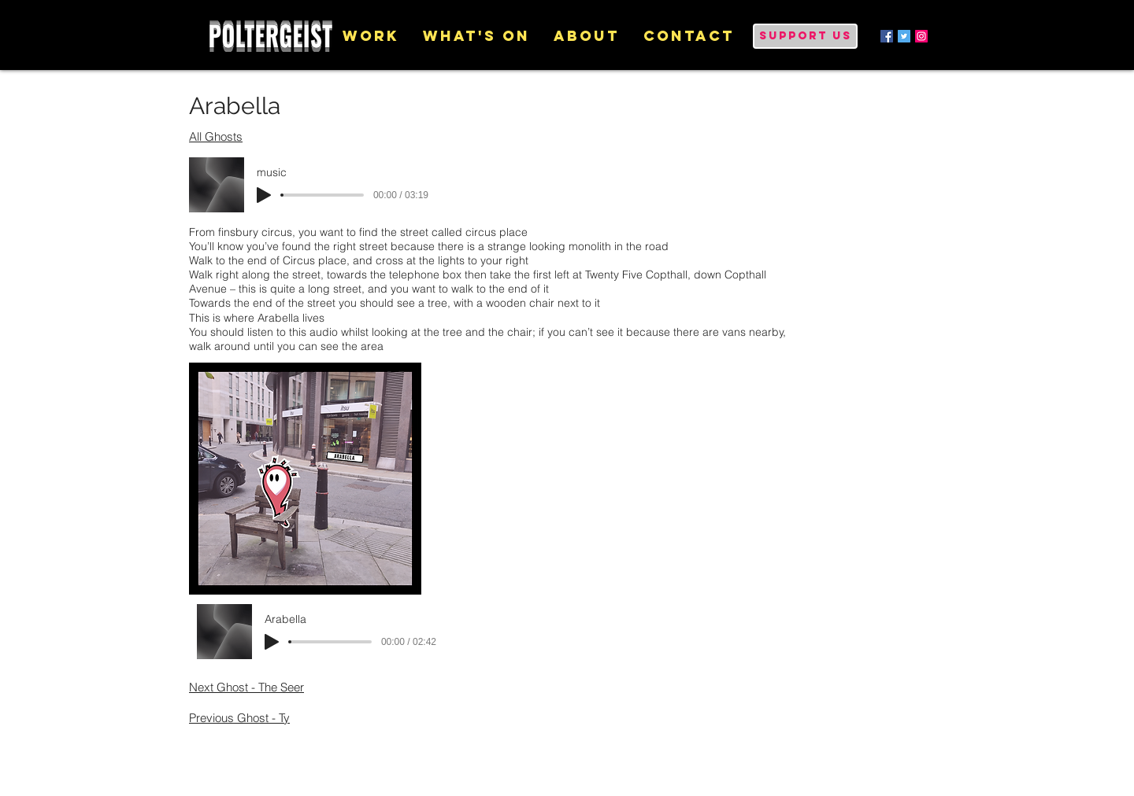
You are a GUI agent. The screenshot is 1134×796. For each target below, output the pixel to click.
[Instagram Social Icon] (921, 36)
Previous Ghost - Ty (239, 717)
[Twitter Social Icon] (904, 36)
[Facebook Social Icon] (886, 36)
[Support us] (805, 36)
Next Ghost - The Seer (246, 687)
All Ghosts (216, 136)
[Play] (264, 195)
